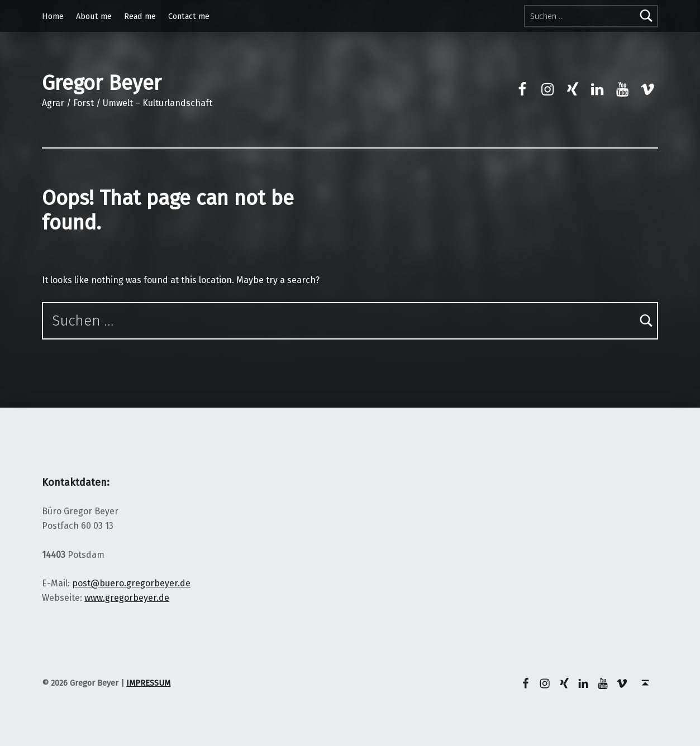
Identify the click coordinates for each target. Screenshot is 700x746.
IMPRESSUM (148, 683)
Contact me (188, 16)
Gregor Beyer (101, 83)
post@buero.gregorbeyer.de (131, 583)
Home (53, 16)
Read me (140, 16)
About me (94, 16)
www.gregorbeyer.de (126, 597)
